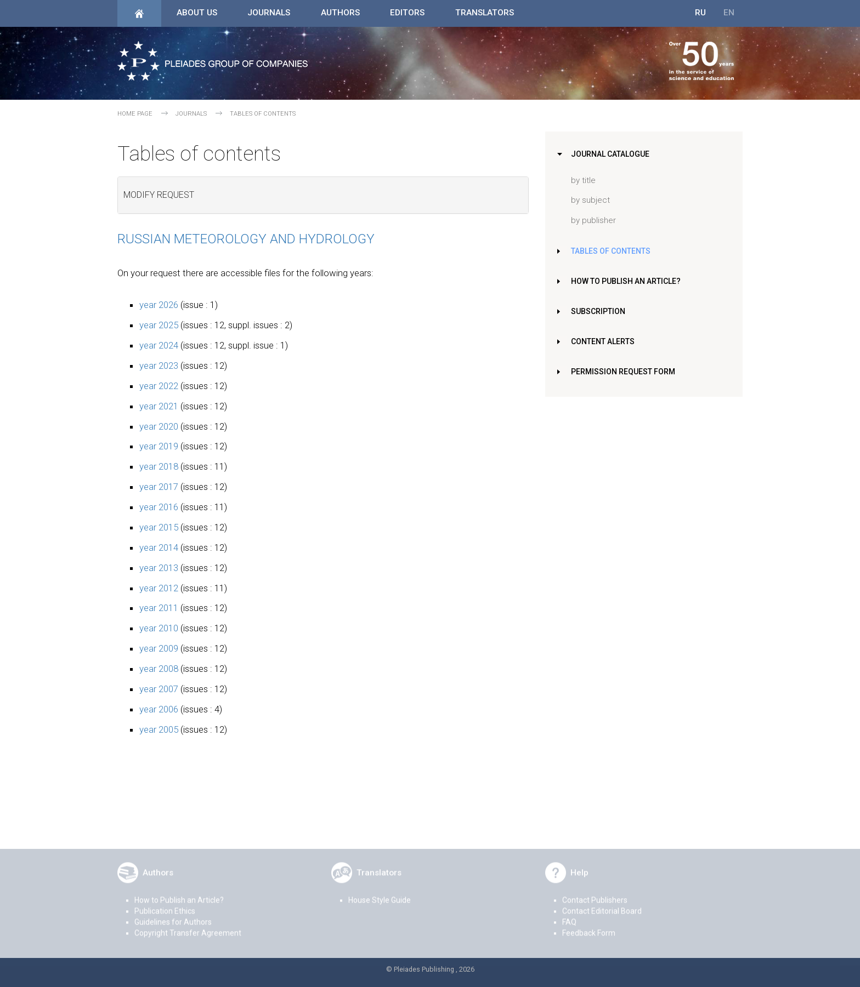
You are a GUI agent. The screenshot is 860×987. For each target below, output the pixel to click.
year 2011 (158, 607)
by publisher (593, 220)
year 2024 (158, 345)
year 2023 (158, 365)
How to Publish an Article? (628, 281)
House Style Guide (379, 894)
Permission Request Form (624, 371)
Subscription (599, 311)
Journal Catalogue (612, 154)
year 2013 (158, 567)
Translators (484, 13)
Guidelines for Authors (173, 916)
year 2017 (158, 486)
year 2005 (158, 729)
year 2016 (158, 506)
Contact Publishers (594, 894)
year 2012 (158, 588)
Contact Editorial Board (602, 905)
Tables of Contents (613, 251)
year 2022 (158, 385)
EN (728, 13)
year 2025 (158, 325)
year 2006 (158, 709)
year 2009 (158, 648)
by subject (590, 200)
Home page (134, 113)
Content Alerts (605, 341)
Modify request (158, 195)
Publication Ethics (164, 905)
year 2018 (158, 466)
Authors (340, 13)
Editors (407, 13)
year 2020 (158, 426)
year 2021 (158, 406)
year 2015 (158, 527)
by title (583, 180)
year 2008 (158, 668)
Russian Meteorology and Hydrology (246, 239)
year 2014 (158, 547)
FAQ (569, 916)
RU (700, 13)
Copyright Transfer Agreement (187, 927)
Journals (268, 13)
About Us (197, 13)
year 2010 (158, 628)
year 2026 (158, 304)
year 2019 (158, 446)
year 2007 (158, 688)
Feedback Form (588, 927)
